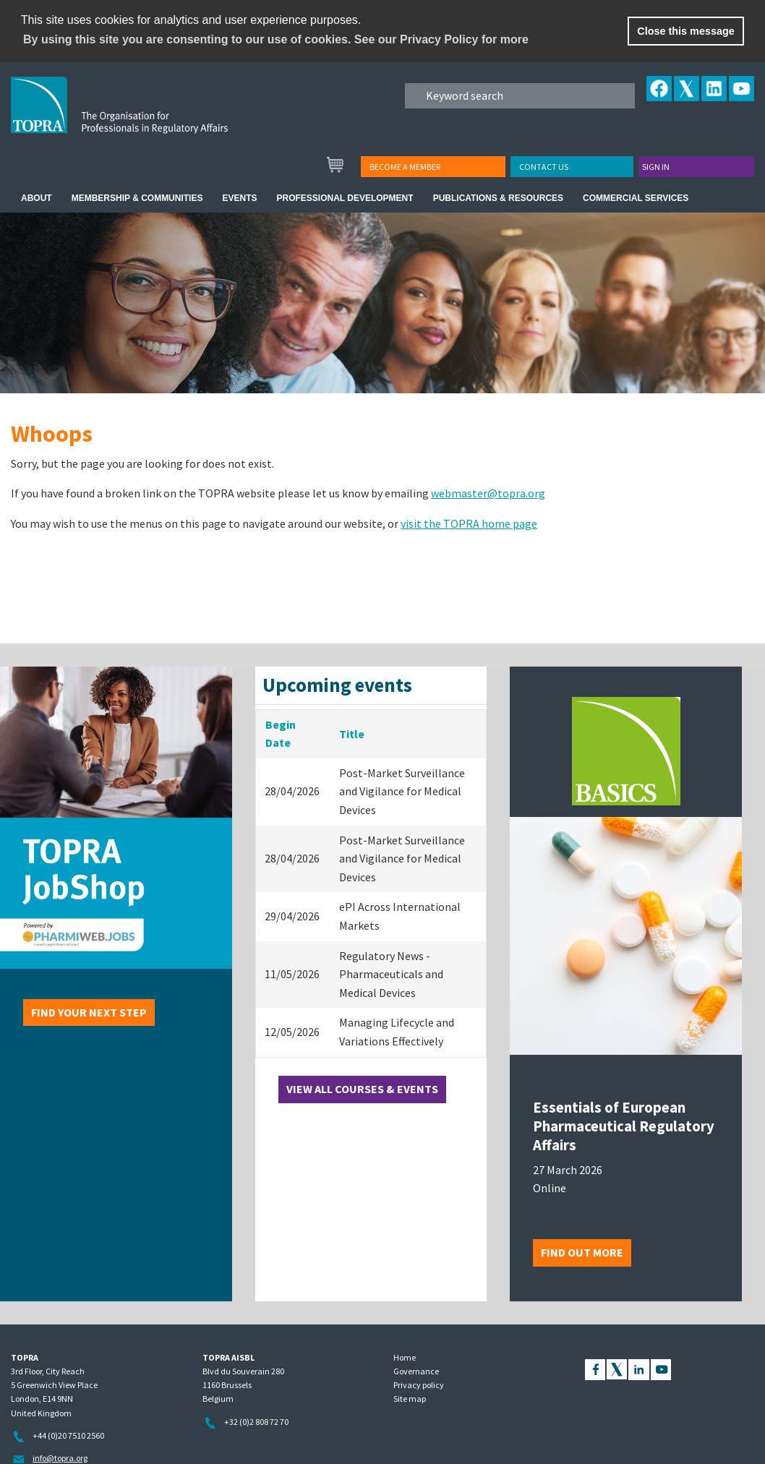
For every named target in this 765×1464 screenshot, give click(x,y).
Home (404, 1357)
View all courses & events (362, 1089)
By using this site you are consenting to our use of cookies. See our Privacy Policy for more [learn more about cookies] (276, 39)
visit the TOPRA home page (469, 523)
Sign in (656, 166)
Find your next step (89, 1012)
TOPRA (149, 116)
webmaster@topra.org (488, 493)
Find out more (582, 1252)
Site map (409, 1398)
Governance (416, 1371)
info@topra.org (60, 1457)
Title (351, 734)
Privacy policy (418, 1384)
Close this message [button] (685, 31)
